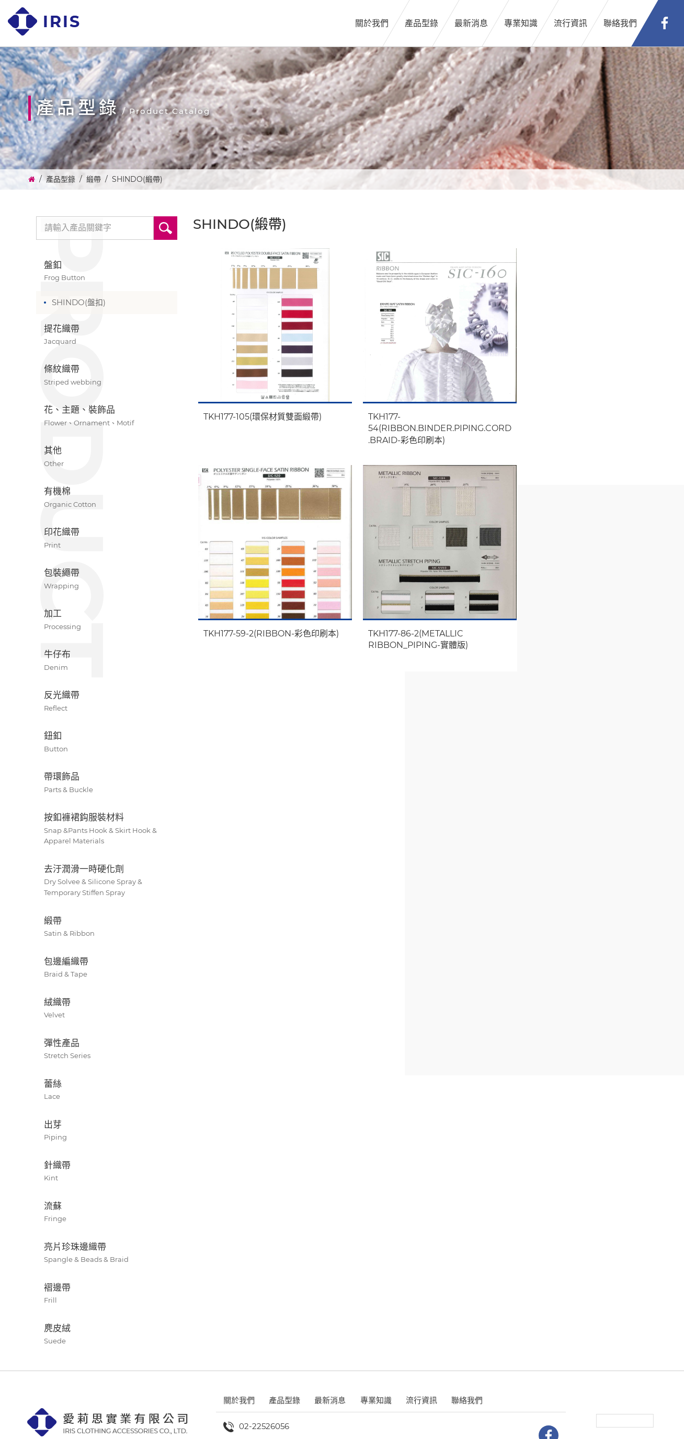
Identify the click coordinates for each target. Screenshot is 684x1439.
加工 (106, 620)
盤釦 (106, 271)
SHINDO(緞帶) (137, 179)
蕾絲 (106, 1090)
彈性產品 (106, 1049)
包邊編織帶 (106, 968)
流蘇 (106, 1212)
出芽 (106, 1131)
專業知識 (521, 23)
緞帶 (93, 179)
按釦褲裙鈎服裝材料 (106, 829)
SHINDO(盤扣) (79, 302)
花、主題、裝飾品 (106, 416)
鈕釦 (106, 742)
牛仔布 (106, 660)
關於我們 (372, 23)
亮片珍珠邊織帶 (106, 1253)
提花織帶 (106, 335)
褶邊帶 (106, 1294)
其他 (106, 457)
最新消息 (471, 23)
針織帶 (106, 1171)
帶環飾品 (106, 783)
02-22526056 (264, 1426)
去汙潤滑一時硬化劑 (106, 881)
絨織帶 (106, 1008)
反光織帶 (106, 701)
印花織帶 (106, 538)
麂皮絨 (106, 1335)
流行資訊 (570, 23)
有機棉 (106, 497)
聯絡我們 (620, 23)
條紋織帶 (106, 375)
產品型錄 (421, 23)
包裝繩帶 (106, 579)
